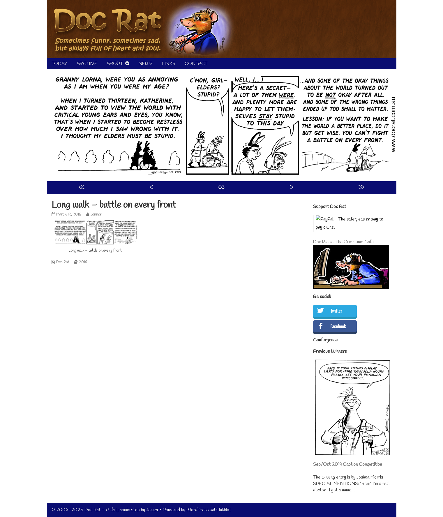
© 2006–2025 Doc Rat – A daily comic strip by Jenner (105, 510)
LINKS (168, 64)
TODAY (59, 64)
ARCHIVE (87, 64)
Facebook (338, 326)
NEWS (146, 64)
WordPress (197, 510)
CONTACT (196, 64)
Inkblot (225, 510)
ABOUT (115, 64)
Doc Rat (62, 262)
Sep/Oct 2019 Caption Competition (347, 464)
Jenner (96, 214)
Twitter (336, 310)
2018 (83, 262)
